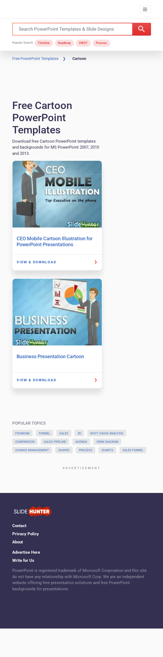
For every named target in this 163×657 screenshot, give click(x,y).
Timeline (44, 43)
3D (79, 433)
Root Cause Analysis (106, 433)
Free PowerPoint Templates (35, 58)
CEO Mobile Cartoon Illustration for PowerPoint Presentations (55, 241)
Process (101, 43)
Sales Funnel (132, 450)
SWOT (83, 43)
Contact (19, 525)
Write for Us (23, 560)
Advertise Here (26, 552)
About (17, 542)
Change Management (32, 450)
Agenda (81, 442)
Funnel (44, 433)
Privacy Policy (25, 533)
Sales (63, 433)
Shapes (64, 450)
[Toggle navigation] (145, 9)
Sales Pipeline (55, 442)
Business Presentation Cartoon (50, 356)
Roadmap (64, 43)
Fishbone (22, 433)
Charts (107, 450)
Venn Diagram (107, 442)
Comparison (25, 442)
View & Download (36, 262)
